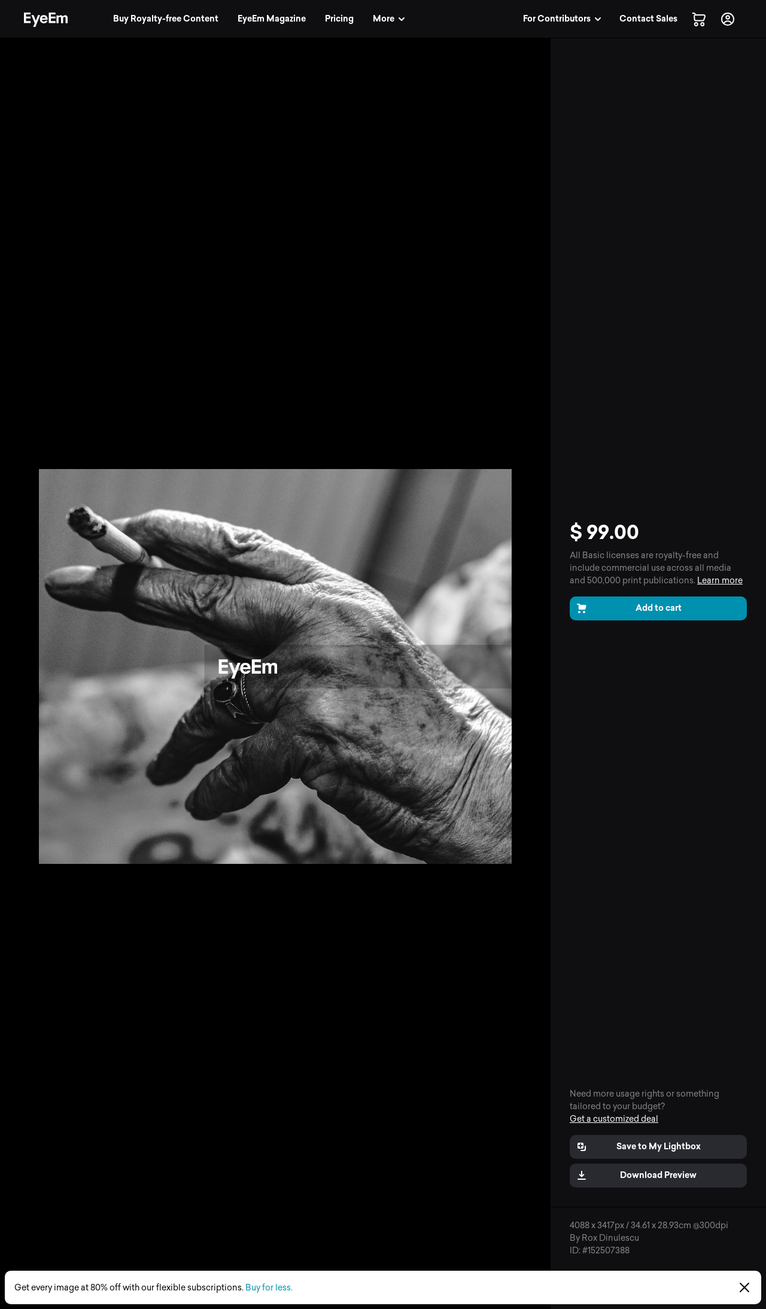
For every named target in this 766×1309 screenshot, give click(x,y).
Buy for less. (269, 1288)
